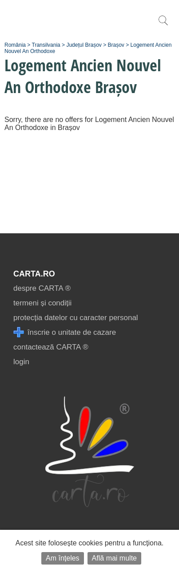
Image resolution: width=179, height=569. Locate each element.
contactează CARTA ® (50, 347)
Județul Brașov (83, 45)
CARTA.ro (34, 273)
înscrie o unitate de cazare (64, 332)
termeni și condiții (42, 303)
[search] (163, 25)
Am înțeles (63, 558)
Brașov (116, 45)
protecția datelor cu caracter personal (75, 317)
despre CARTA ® (42, 288)
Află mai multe (114, 558)
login (21, 362)
